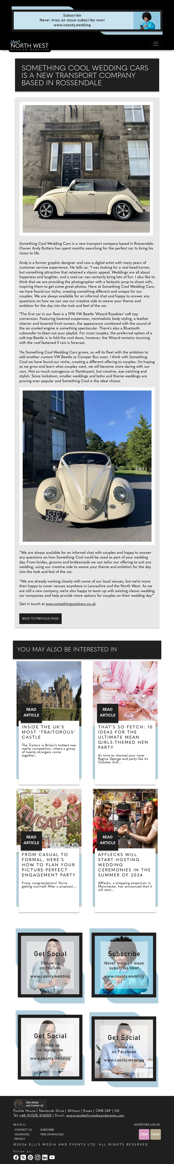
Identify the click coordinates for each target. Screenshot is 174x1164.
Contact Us (23, 1130)
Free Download (51, 1134)
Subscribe (47, 1130)
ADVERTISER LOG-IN (147, 1125)
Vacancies (21, 1134)
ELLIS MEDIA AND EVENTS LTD (62, 1144)
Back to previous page (40, 618)
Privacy (19, 1139)
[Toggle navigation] (156, 44)
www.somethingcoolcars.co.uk (71, 604)
